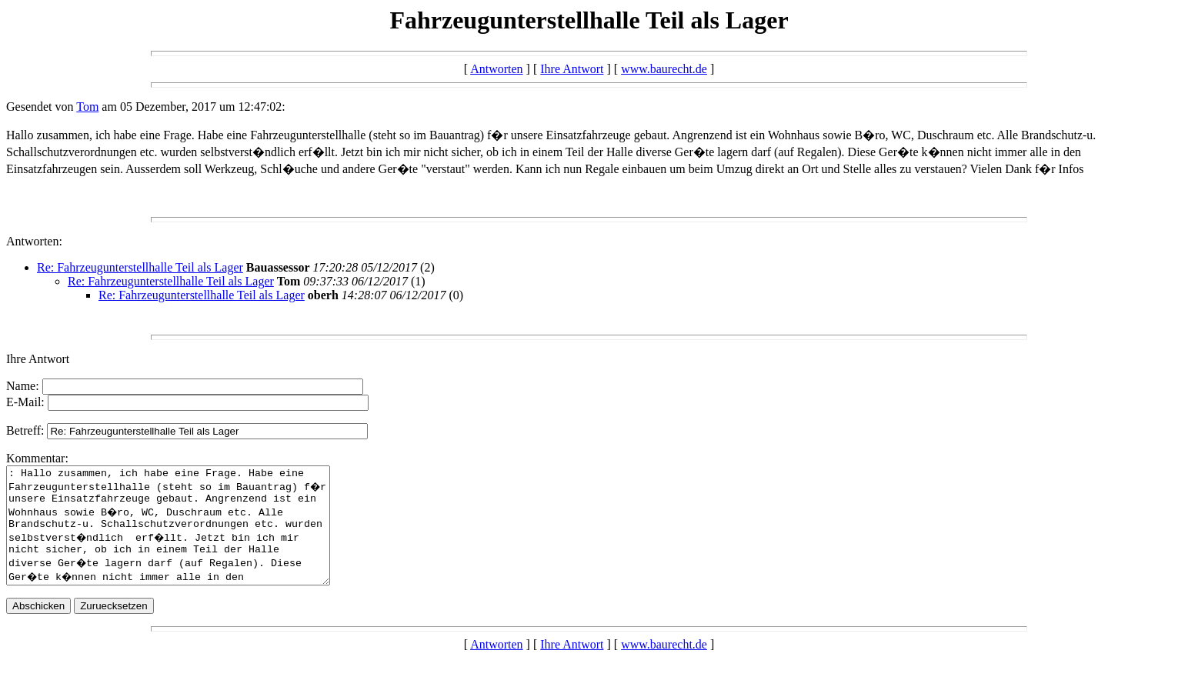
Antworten (496, 68)
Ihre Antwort (571, 68)
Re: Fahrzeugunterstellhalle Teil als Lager (140, 267)
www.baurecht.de (664, 68)
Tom (87, 106)
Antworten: (34, 241)
